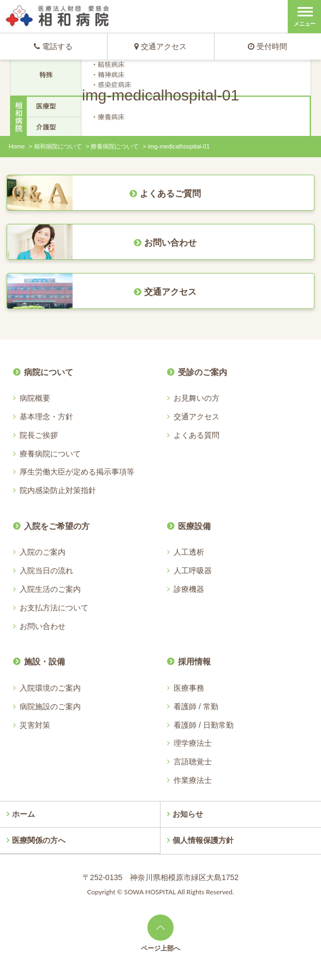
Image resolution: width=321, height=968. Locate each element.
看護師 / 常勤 (196, 706)
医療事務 (189, 688)
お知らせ (188, 814)
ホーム (23, 814)
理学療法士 (193, 743)
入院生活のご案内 (50, 589)
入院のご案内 (43, 552)
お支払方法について (54, 607)
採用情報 (194, 661)
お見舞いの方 (196, 398)
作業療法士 (193, 780)
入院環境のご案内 (50, 688)
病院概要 (35, 398)
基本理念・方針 (46, 416)
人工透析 (189, 552)
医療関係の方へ (39, 840)
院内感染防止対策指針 (58, 490)
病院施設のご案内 (50, 706)
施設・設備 (44, 661)
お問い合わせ (43, 626)
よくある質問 (196, 435)
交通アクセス (160, 46)
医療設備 (194, 526)
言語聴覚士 (193, 761)
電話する (53, 46)
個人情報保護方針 (203, 840)
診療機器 (189, 589)
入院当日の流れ (46, 570)
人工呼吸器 (193, 570)
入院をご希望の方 (57, 526)
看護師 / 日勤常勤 (204, 725)
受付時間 (267, 46)
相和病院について (58, 146)
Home (17, 146)
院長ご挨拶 (39, 435)
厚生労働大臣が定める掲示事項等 (77, 471)
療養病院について (115, 146)
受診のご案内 (202, 372)
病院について (48, 372)
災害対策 (35, 725)
